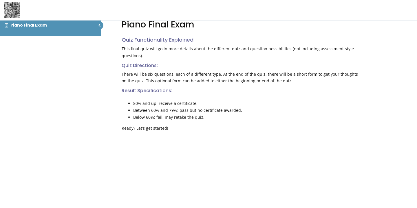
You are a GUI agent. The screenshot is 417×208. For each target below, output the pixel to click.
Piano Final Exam (28, 25)
